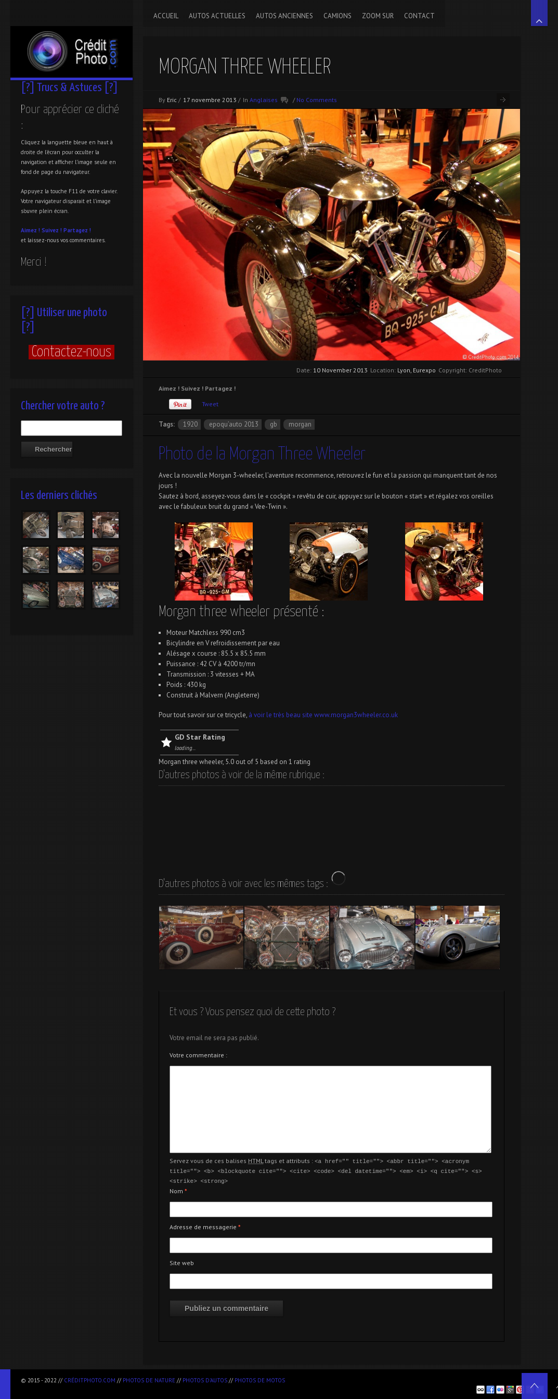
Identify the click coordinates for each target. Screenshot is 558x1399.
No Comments (316, 100)
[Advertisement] (411, 1378)
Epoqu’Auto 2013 (233, 424)
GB (273, 424)
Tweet (210, 404)
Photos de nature (149, 1380)
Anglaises (264, 100)
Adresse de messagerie (205, 1225)
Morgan (300, 424)
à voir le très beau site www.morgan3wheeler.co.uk (322, 714)
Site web (182, 1261)
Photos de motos (260, 1380)
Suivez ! (52, 230)
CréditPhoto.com (89, 1380)
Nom (178, 1189)
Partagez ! (77, 230)
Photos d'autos (205, 1380)
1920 (190, 424)
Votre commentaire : (198, 1055)
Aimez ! (30, 230)
